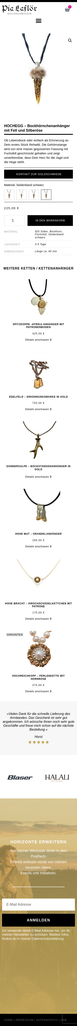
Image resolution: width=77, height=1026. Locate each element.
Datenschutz (47, 1019)
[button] (38, 20)
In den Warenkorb (50, 220)
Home (8, 1019)
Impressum (24, 1019)
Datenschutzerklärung (48, 938)
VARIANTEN (15, 634)
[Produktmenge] (14, 220)
